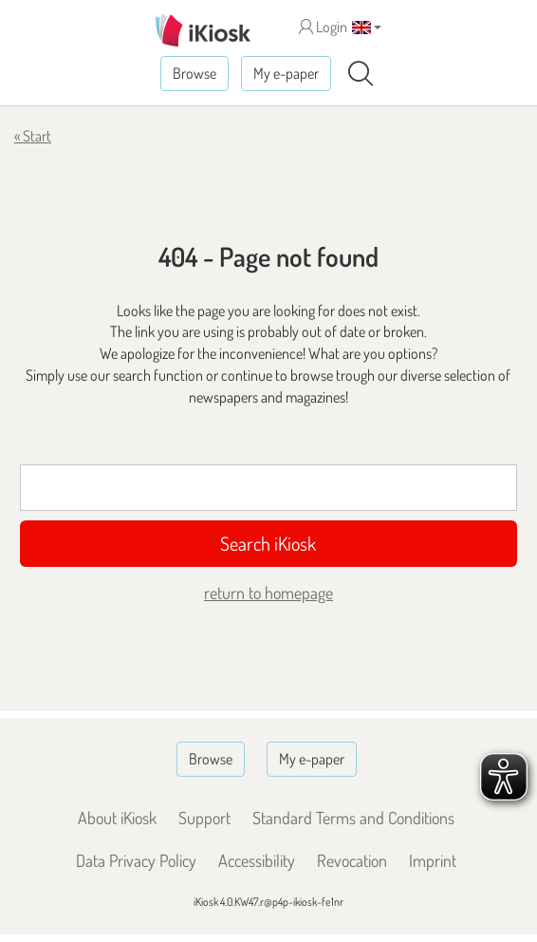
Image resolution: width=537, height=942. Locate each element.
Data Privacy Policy (136, 860)
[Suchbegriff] (269, 487)
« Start (32, 135)
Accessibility (256, 860)
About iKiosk (117, 817)
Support (204, 817)
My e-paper (286, 73)
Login (323, 26)
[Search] (360, 74)
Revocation (352, 860)
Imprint (432, 860)
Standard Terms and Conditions (353, 817)
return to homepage (268, 592)
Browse (194, 73)
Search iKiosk (268, 543)
